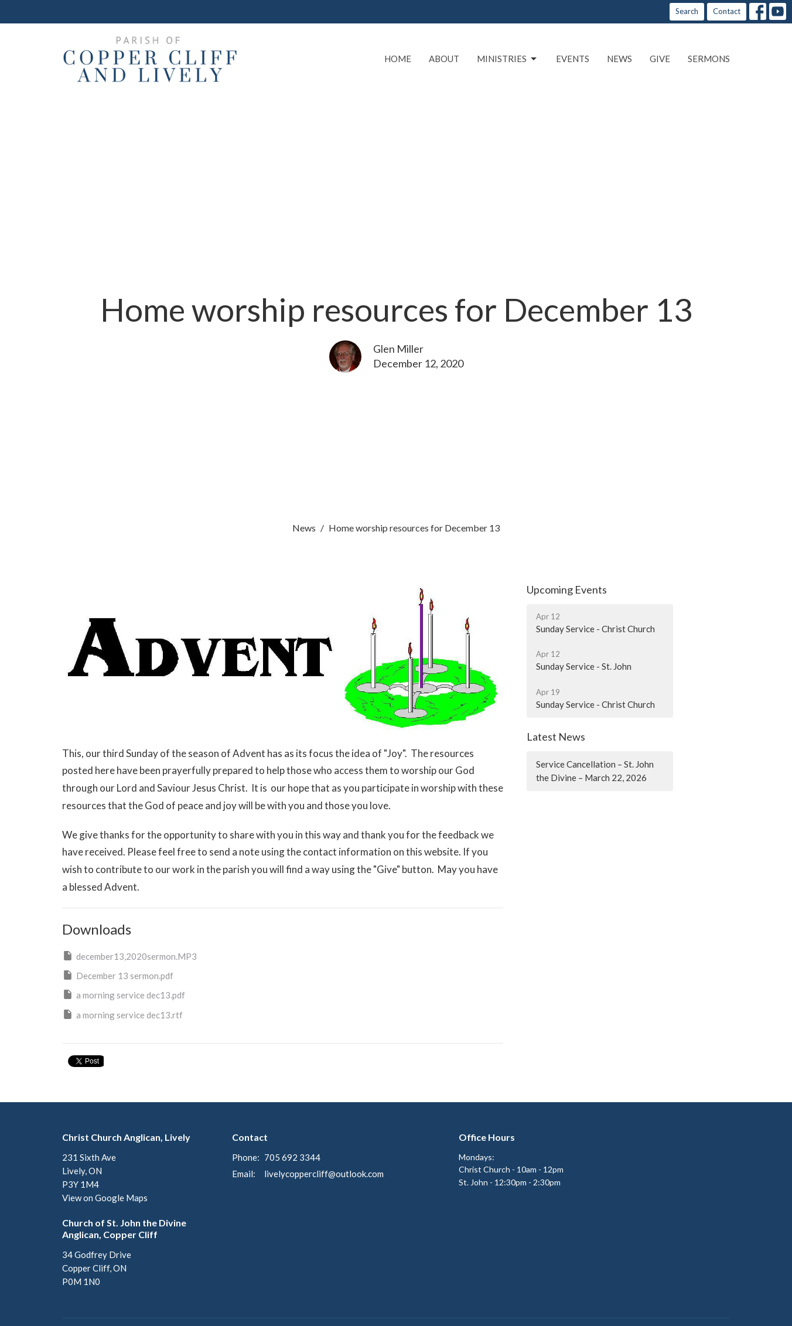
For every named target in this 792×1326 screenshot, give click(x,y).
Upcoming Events (567, 589)
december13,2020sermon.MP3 (129, 956)
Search (686, 11)
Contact (726, 11)
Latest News (556, 736)
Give (660, 58)
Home (397, 58)
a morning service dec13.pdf (123, 994)
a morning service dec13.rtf (122, 1014)
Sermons (709, 58)
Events (572, 58)
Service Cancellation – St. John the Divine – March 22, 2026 (595, 771)
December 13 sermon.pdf (117, 975)
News (619, 58)
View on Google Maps (105, 1197)
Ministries (507, 59)
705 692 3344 (292, 1157)
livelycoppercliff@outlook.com (324, 1173)
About (444, 58)
